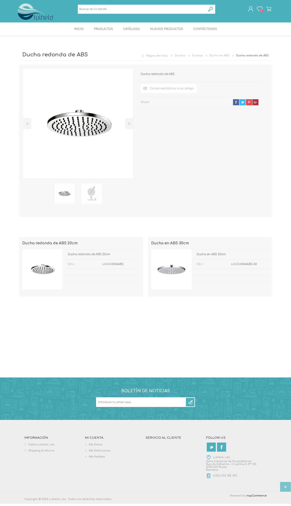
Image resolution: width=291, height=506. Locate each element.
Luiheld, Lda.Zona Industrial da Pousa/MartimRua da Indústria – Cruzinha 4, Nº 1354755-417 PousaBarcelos (231, 465)
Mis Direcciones (99, 452)
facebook (236, 104)
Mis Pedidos (97, 459)
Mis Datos (95, 446)
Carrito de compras (267, 9)
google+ (255, 104)
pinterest (249, 104)
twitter (242, 104)
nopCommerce (257, 498)
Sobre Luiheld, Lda (41, 446)
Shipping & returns (41, 452)
